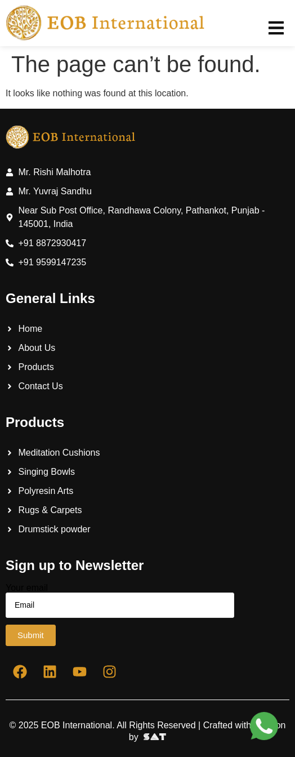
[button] (276, 28)
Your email (120, 601)
